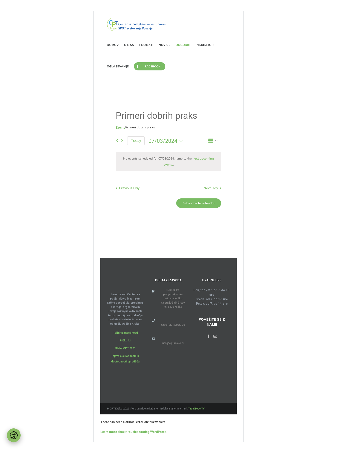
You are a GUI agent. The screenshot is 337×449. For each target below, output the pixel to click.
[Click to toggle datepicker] (167, 141)
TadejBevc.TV (196, 408)
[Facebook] (208, 336)
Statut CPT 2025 (125, 348)
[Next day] (122, 141)
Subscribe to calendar (198, 203)
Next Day (211, 188)
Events (120, 127)
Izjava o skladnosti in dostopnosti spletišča (125, 358)
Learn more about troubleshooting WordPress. (133, 432)
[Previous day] (117, 141)
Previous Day (129, 188)
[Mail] (215, 336)
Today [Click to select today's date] (136, 140)
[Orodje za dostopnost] (14, 435)
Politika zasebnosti (125, 332)
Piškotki (125, 340)
